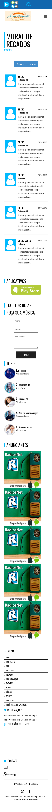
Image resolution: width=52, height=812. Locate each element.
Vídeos (9, 691)
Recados (9, 674)
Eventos (9, 683)
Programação (12, 678)
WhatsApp (12, 775)
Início (8, 657)
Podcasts (10, 661)
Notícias (10, 670)
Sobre (8, 666)
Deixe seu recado (26, 64)
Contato (9, 700)
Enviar (26, 354)
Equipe (9, 696)
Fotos (8, 687)
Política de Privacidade (16, 704)
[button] (45, 16)
